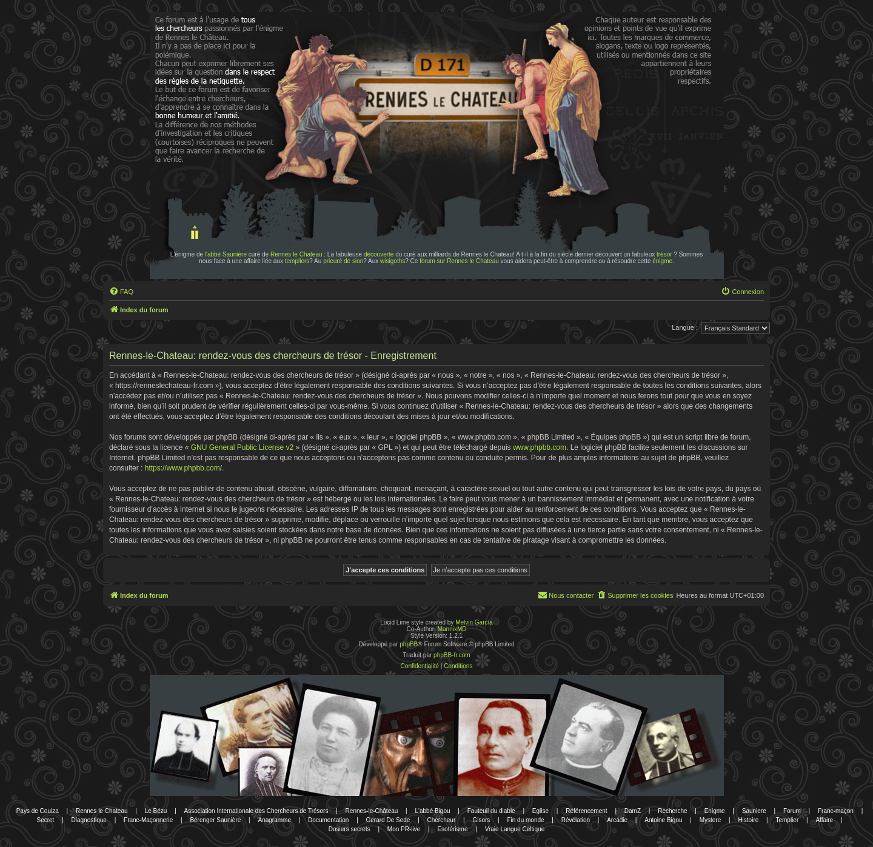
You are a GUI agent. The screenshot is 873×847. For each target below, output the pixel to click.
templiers (297, 261)
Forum (792, 811)
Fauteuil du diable (491, 811)
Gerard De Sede (388, 820)
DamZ (632, 811)
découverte (378, 254)
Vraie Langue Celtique (515, 829)
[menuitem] (121, 291)
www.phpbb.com (539, 447)
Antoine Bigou (663, 820)
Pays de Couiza (37, 811)
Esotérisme (452, 829)
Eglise (540, 811)
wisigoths (392, 261)
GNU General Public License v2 (242, 447)
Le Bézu (156, 811)
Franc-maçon (836, 811)
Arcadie (617, 820)
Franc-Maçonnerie (148, 820)
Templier (786, 820)
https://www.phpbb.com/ (183, 468)
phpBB (409, 644)
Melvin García (474, 622)
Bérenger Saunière (215, 820)
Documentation (328, 820)
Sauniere (754, 811)
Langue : (685, 327)
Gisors (481, 820)
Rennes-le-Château (372, 811)
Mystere (710, 820)
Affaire (824, 820)
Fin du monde (525, 820)
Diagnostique (89, 820)
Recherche (672, 811)
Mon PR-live (403, 829)
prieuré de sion (343, 261)
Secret (45, 820)
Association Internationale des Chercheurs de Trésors (256, 811)
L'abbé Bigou (432, 811)
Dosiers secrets (349, 829)
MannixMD (452, 629)
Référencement (586, 811)
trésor (664, 254)
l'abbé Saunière (226, 254)
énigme (662, 261)
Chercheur (441, 820)
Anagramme (274, 820)
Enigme (714, 811)
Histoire (748, 820)
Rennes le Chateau (296, 254)
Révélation (575, 820)
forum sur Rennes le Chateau (459, 261)
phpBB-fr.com (451, 655)
